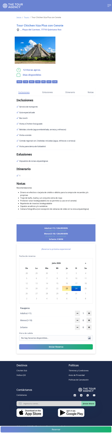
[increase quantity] (89, 313)
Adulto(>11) (25, 313)
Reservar (56, 429)
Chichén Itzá (22, 370)
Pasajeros (25, 308)
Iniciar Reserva (56, 346)
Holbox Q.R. (21, 375)
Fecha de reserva (27, 256)
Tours (26, 17)
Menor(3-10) (26, 320)
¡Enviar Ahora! (88, 403)
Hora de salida (26, 333)
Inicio (19, 17)
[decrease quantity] (77, 313)
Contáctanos (22, 395)
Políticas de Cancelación (79, 379)
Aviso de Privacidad (77, 375)
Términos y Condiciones (78, 370)
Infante (24, 327)
